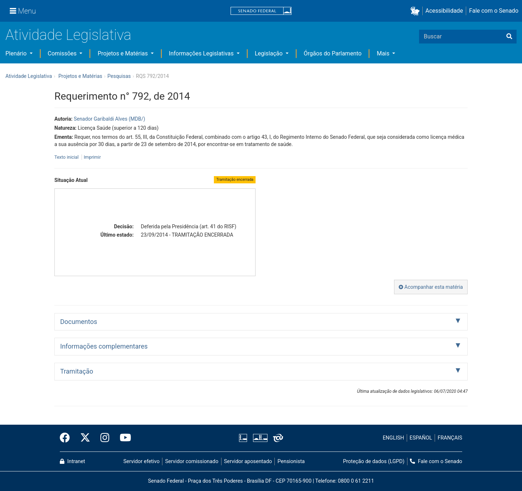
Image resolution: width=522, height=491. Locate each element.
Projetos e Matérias (123, 53)
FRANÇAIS (450, 438)
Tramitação (76, 371)
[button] (416, 11)
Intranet (72, 461)
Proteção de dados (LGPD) (374, 461)
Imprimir (92, 157)
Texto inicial (67, 157)
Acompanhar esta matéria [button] (431, 287)
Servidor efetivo (141, 461)
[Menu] (23, 11)
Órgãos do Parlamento (333, 53)
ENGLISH (393, 438)
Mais (384, 53)
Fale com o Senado (493, 10)
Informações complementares (104, 346)
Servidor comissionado (192, 461)
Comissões (63, 53)
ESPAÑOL (421, 438)
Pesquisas (119, 76)
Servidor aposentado (248, 461)
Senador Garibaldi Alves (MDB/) (109, 119)
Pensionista (291, 461)
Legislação (269, 53)
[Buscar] (509, 36)
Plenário (16, 53)
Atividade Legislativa (68, 34)
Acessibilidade (444, 10)
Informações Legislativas (202, 53)
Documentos (78, 321)
